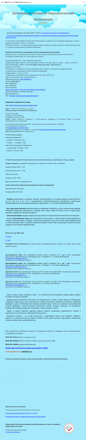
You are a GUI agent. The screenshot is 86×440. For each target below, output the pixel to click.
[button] (2, 2)
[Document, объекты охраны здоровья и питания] (43, 380)
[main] (43, 16)
